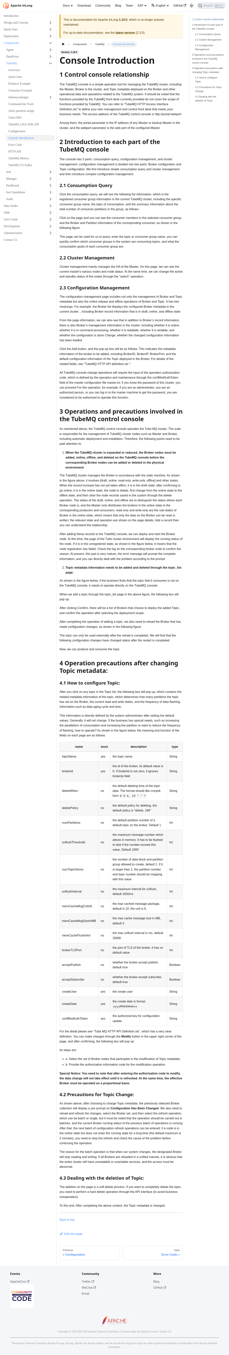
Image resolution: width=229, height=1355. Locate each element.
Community (103, 5)
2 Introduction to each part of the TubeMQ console (207, 26)
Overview (14, 70)
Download (84, 5)
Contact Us (10, 239)
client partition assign (21, 110)
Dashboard (12, 185)
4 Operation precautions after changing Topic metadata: (207, 70)
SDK (7, 212)
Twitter (88, 1281)
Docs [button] (66, 5)
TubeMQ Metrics (18, 158)
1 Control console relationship (208, 19)
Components (11, 42)
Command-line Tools (21, 104)
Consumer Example (20, 90)
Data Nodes (11, 205)
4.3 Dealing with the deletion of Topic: (205, 98)
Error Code (15, 144)
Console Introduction (21, 138)
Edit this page (71, 1233)
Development (12, 226)
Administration (13, 233)
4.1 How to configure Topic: (206, 79)
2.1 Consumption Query (208, 34)
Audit (9, 199)
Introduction (11, 15)
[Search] (211, 5)
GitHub (179, 5)
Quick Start (11, 29)
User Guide (11, 219)
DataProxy (12, 56)
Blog (118, 5)
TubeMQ (11, 63)
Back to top (67, 1219)
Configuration (16, 131)
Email (85, 1293)
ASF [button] (140, 5)
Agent (9, 49)
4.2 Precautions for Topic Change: (208, 89)
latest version (125, 32)
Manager (11, 178)
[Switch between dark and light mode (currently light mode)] (192, 6)
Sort (8, 171)
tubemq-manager (18, 97)
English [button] (158, 5)
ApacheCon (19, 1281)
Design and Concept (16, 22)
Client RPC (15, 117)
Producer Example (19, 83)
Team (129, 5)
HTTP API (14, 151)
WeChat (89, 1287)
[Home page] (63, 44)
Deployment (11, 36)
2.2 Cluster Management (208, 39)
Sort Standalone (15, 192)
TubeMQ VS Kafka (20, 165)
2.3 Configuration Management (204, 47)
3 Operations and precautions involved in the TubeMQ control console (208, 58)
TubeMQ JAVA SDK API (23, 124)
